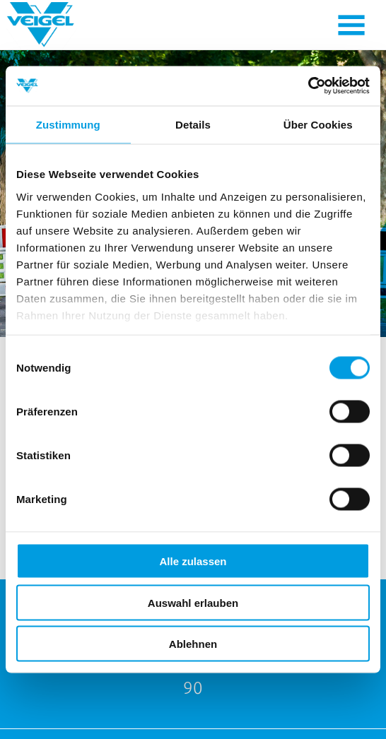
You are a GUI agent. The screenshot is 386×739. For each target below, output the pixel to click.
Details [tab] (193, 124)
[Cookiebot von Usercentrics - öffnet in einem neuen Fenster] (308, 86)
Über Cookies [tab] (318, 124)
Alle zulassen (192, 561)
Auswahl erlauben (193, 602)
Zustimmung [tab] (68, 124)
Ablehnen (193, 644)
